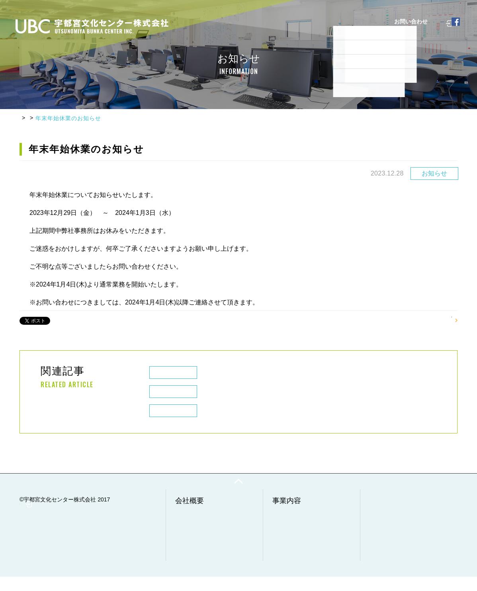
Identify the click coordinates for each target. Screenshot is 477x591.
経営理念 (190, 543)
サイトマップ (386, 567)
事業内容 (185, 57)
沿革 (184, 535)
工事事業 (287, 535)
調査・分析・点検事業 (304, 552)
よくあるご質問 (227, 57)
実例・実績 (273, 57)
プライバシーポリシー (397, 558)
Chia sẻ (62, 319)
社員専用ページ (413, 57)
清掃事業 (287, 543)
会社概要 (150, 57)
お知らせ (58, 118)
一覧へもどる (432, 318)
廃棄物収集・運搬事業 (304, 526)
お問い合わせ (386, 549)
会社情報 (190, 526)
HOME (29, 118)
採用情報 (310, 57)
